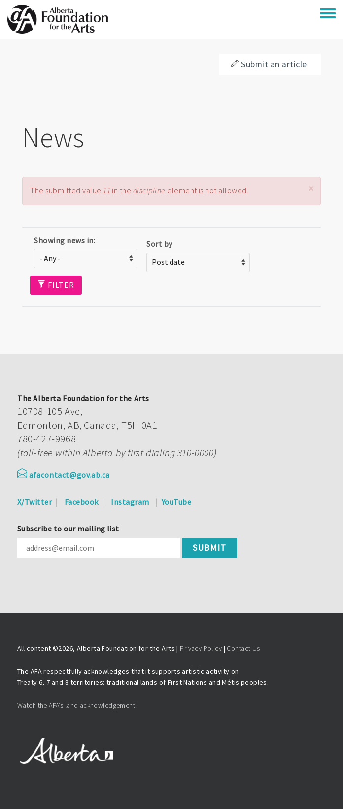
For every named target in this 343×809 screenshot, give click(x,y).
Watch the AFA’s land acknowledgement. (77, 705)
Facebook (82, 502)
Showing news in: (64, 240)
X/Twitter (34, 502)
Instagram (130, 502)
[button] (311, 189)
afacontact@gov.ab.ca (63, 475)
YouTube (176, 502)
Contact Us (243, 648)
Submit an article (269, 64)
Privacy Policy (201, 648)
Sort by (159, 244)
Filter (55, 285)
